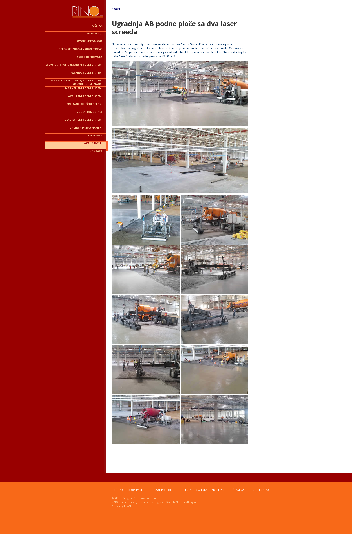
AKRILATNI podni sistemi (85, 96)
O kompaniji (94, 33)
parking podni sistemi (86, 72)
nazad (116, 8)
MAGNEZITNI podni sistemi (83, 88)
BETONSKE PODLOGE (89, 41)
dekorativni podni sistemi (83, 119)
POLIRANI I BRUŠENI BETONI (84, 104)
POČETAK (96, 25)
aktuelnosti (93, 143)
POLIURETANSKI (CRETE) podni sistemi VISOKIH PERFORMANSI (76, 82)
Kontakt (265, 490)
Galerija (201, 490)
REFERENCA (95, 135)
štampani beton (243, 490)
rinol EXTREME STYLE (88, 111)
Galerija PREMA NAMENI (86, 127)
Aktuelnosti (220, 490)
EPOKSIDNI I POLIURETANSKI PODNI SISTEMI (74, 64)
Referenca (184, 490)
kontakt (96, 151)
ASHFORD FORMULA (89, 57)
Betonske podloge (160, 490)
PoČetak (117, 490)
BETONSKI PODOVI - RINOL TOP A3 (80, 49)
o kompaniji (135, 490)
